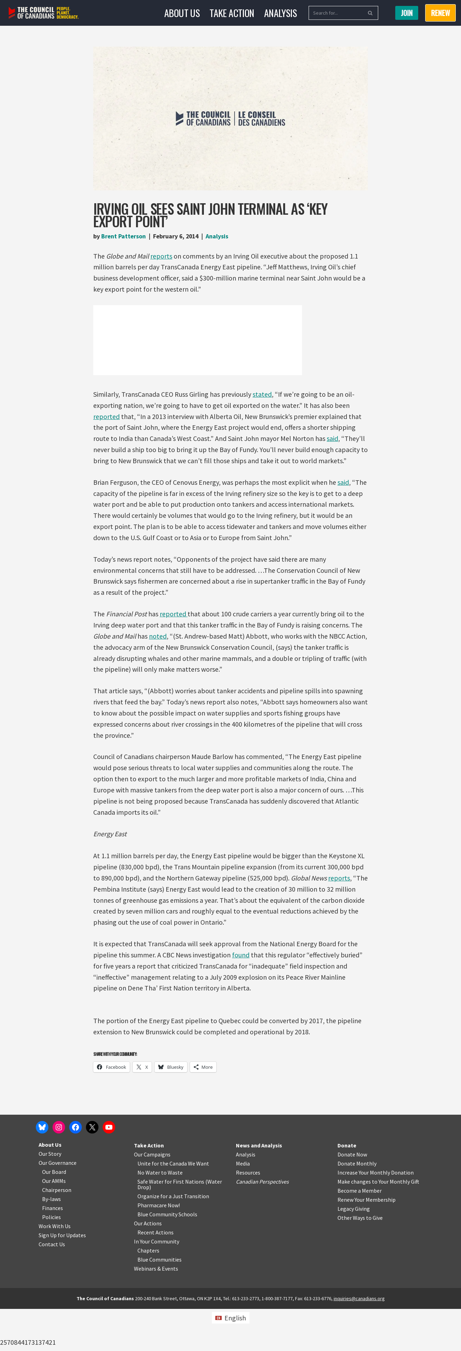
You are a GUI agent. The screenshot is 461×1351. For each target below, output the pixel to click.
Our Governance (58, 1204)
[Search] (336, 13)
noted (158, 637)
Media (243, 1205)
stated (262, 394)
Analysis (280, 13)
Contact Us (52, 1286)
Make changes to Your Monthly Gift (378, 1223)
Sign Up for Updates (62, 1277)
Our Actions (148, 1265)
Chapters (148, 1292)
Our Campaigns (152, 1196)
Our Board (54, 1213)
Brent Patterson (123, 236)
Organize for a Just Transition (173, 1238)
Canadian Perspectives (262, 1223)
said (333, 439)
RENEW (440, 13)
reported (106, 416)
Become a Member (359, 1232)
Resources (248, 1214)
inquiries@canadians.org (359, 1340)
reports (162, 256)
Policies (51, 1259)
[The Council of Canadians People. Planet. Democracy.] (44, 13)
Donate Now (352, 1196)
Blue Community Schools (167, 1256)
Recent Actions (155, 1274)
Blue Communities (159, 1301)
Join (407, 13)
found (241, 957)
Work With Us (55, 1268)
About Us (182, 13)
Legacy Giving (353, 1250)
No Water (149, 1214)
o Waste (173, 1214)
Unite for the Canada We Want (173, 1205)
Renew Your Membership (366, 1241)
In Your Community (156, 1283)
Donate (346, 1187)
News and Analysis (259, 1187)
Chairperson (56, 1231)
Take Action (231, 13)
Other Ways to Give (360, 1259)
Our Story (50, 1195)
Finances (52, 1250)
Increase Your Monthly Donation (375, 1214)
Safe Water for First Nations (170, 1223)
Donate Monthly (356, 1205)
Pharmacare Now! (158, 1247)
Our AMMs (54, 1222)
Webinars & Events (156, 1310)
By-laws (51, 1241)
